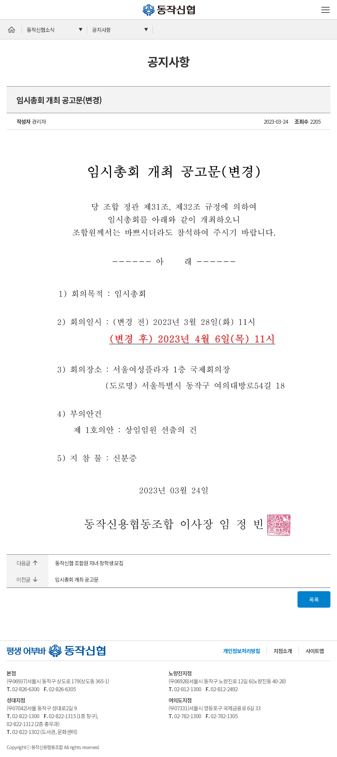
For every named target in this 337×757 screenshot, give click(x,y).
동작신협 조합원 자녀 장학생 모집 (89, 563)
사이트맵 (314, 651)
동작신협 (145, 4)
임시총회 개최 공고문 (76, 579)
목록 (314, 599)
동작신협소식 (40, 30)
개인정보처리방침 (241, 651)
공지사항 (101, 30)
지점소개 (282, 651)
